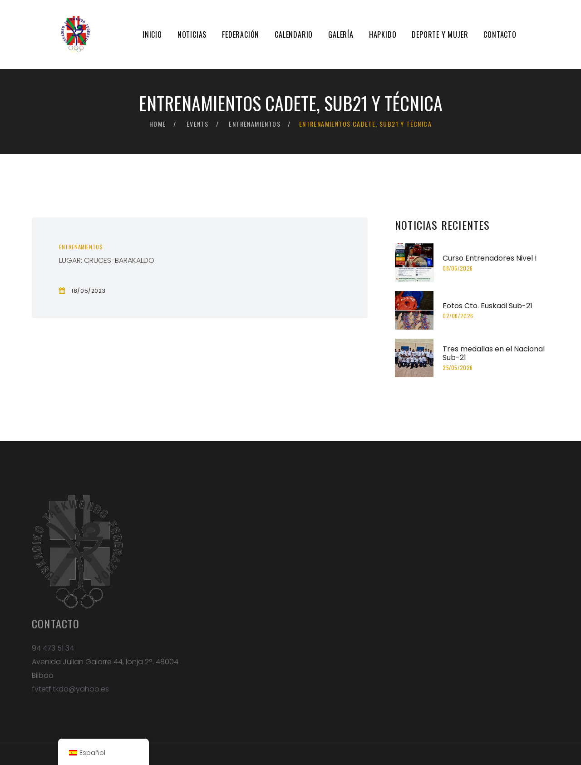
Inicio (152, 34)
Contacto (499, 34)
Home (157, 123)
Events (197, 123)
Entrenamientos (255, 123)
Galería (341, 34)
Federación (240, 34)
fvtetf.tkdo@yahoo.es (70, 693)
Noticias (192, 34)
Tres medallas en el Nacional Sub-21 (494, 353)
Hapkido (383, 34)
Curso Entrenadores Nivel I (490, 258)
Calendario (294, 34)
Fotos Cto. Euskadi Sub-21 (487, 306)
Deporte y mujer (440, 34)
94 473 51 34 (53, 652)
